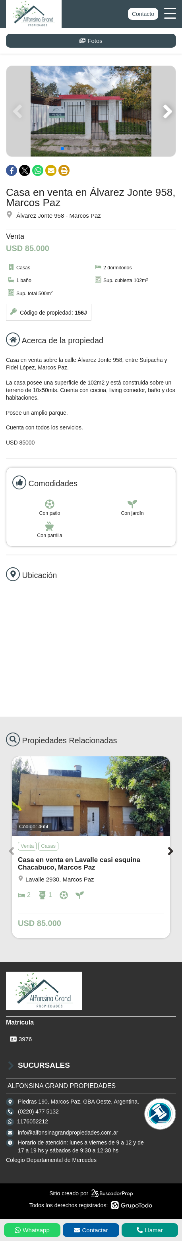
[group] (91, 111)
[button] (166, 111)
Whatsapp (32, 1230)
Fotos (91, 40)
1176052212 (32, 1121)
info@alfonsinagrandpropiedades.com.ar (68, 1132)
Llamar (150, 1230)
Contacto (143, 14)
